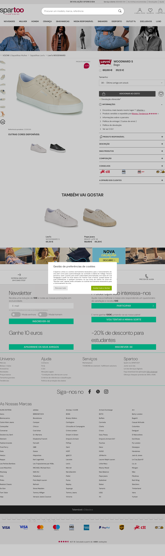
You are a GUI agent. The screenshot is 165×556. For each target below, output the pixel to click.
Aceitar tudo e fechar (101, 288)
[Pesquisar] (120, 11)
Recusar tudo (60, 288)
